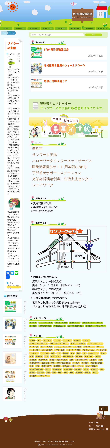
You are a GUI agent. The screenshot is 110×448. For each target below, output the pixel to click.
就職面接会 (33, 28)
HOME (6, 28)
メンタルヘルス (88, 350)
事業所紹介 (20, 28)
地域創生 (39, 356)
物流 (37, 366)
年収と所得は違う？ (55, 81)
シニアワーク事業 (45, 322)
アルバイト (47, 340)
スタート (99, 347)
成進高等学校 (35, 363)
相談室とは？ (47, 28)
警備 (48, 372)
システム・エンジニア (63, 347)
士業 (46, 356)
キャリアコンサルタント (59, 343)
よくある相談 (101, 350)
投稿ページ (11, 33)
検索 (93, 35)
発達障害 (57, 366)
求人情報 (33, 326)
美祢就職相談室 (11, 63)
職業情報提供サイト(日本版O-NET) (59, 167)
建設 (71, 360)
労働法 (103, 353)
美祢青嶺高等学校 (36, 369)
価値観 (65, 353)
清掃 (31, 366)
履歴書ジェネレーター (98, 429)
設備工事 (40, 372)
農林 (65, 372)
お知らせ (33, 322)
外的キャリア (55, 356)
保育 (72, 353)
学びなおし (89, 356)
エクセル (57, 340)
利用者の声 (61, 28)
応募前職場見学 (81, 360)
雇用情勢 (79, 372)
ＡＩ (39, 340)
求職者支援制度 (96, 363)
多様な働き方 (68, 356)
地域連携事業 (74, 28)
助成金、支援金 (61, 322)
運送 (71, 372)
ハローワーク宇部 (73, 350)
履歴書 (52, 360)
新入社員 (76, 363)
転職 (60, 372)
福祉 (74, 366)
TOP (103, 409)
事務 (53, 353)
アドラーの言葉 (13, 46)
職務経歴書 (57, 369)
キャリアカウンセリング (39, 343)
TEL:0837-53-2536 (43, 211)
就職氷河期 (43, 360)
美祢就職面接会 (59, 326)
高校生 (95, 372)
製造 (101, 369)
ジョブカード (89, 347)
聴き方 (47, 369)
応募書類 (92, 360)
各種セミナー (102, 28)
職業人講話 (68, 369)
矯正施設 (66, 366)
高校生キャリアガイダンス (95, 326)
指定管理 (45, 363)
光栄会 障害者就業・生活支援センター (62, 179)
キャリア (86, 340)
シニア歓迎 (77, 347)
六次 (84, 353)
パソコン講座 (59, 350)
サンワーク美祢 (44, 155)
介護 (58, 353)
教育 (53, 363)
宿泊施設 (33, 360)
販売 (54, 372)
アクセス (93, 422)
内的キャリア (93, 353)
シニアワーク (42, 185)
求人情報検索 (88, 28)
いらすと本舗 (53, 441)
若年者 (86, 369)
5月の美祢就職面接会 (56, 49)
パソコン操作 (35, 350)
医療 (31, 356)
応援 (100, 360)
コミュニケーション (95, 343)
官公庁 (97, 356)
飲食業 (87, 372)
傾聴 (78, 353)
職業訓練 (77, 369)
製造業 (32, 372)
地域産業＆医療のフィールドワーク (64, 65)
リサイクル (45, 353)
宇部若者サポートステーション (56, 173)
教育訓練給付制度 (63, 363)
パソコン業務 (47, 350)
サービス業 (34, 347)
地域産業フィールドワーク (92, 322)
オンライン (67, 340)
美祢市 (37, 149)
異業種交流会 (46, 366)
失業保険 (79, 356)
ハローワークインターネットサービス (62, 161)
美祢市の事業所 (91, 366)
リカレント (34, 353)
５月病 (32, 340)
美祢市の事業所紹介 (75, 326)
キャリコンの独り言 (13, 287)
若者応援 (94, 369)
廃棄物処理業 (62, 360)
